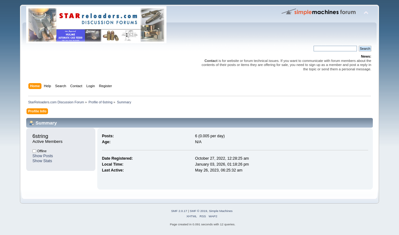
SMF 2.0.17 (179, 211)
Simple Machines (221, 211)
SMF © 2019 (198, 211)
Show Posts (42, 156)
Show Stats (42, 161)
